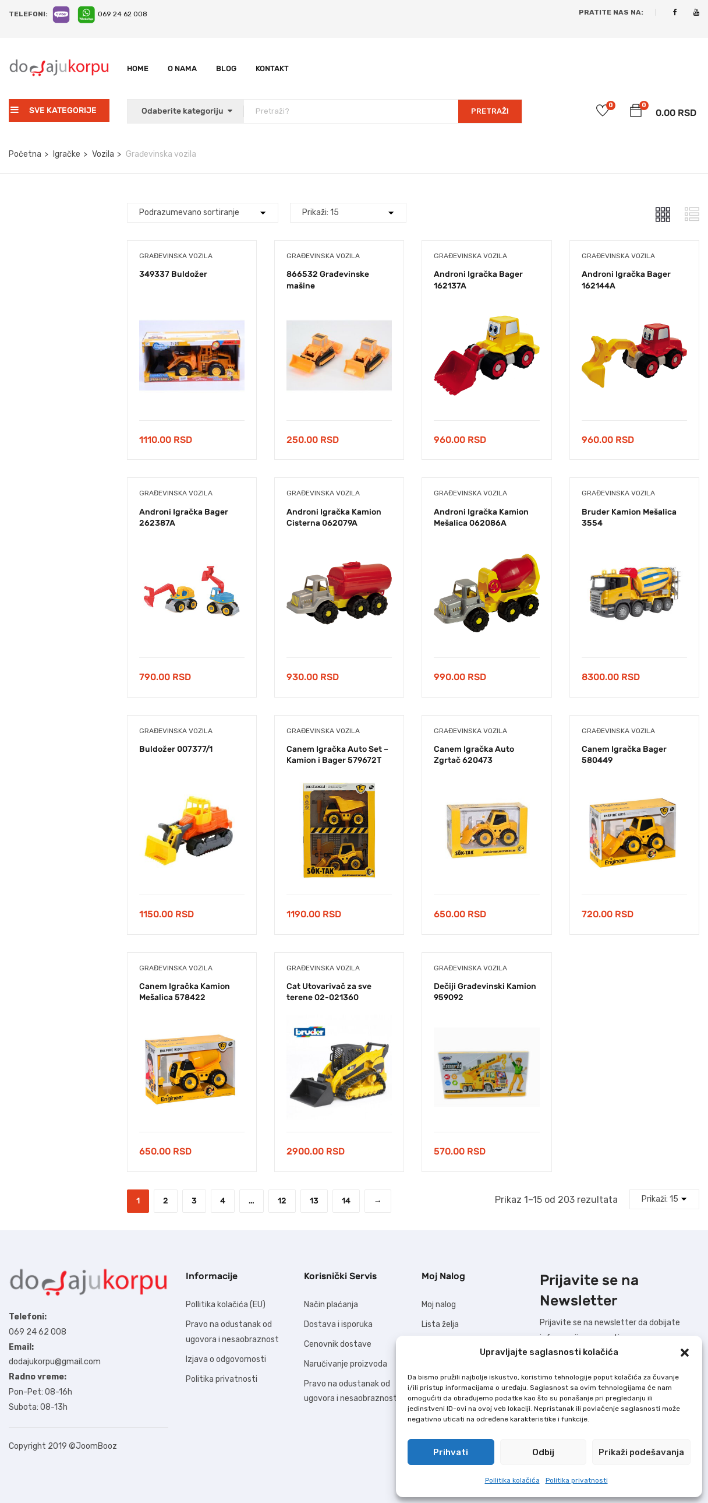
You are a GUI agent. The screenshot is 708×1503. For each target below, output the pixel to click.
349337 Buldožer (173, 274)
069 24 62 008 (122, 14)
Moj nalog (439, 1305)
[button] (685, 1352)
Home (137, 68)
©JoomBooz (93, 1446)
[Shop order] (202, 213)
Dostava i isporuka (338, 1324)
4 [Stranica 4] (222, 1201)
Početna (25, 154)
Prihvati (450, 1452)
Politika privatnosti (577, 1480)
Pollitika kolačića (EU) (226, 1305)
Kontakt (272, 68)
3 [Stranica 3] (194, 1201)
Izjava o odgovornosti (226, 1359)
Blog (226, 68)
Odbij (543, 1452)
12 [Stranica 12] (282, 1201)
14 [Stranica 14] (346, 1201)
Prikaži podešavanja (641, 1452)
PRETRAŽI (490, 111)
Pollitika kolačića (512, 1480)
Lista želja (440, 1324)
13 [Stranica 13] (314, 1201)
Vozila (103, 154)
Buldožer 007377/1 (176, 749)
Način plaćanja (331, 1305)
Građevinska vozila (176, 256)
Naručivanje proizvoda (345, 1364)
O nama (182, 68)
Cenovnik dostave (337, 1344)
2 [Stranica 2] (165, 1201)
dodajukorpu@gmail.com (55, 1362)
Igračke (66, 154)
